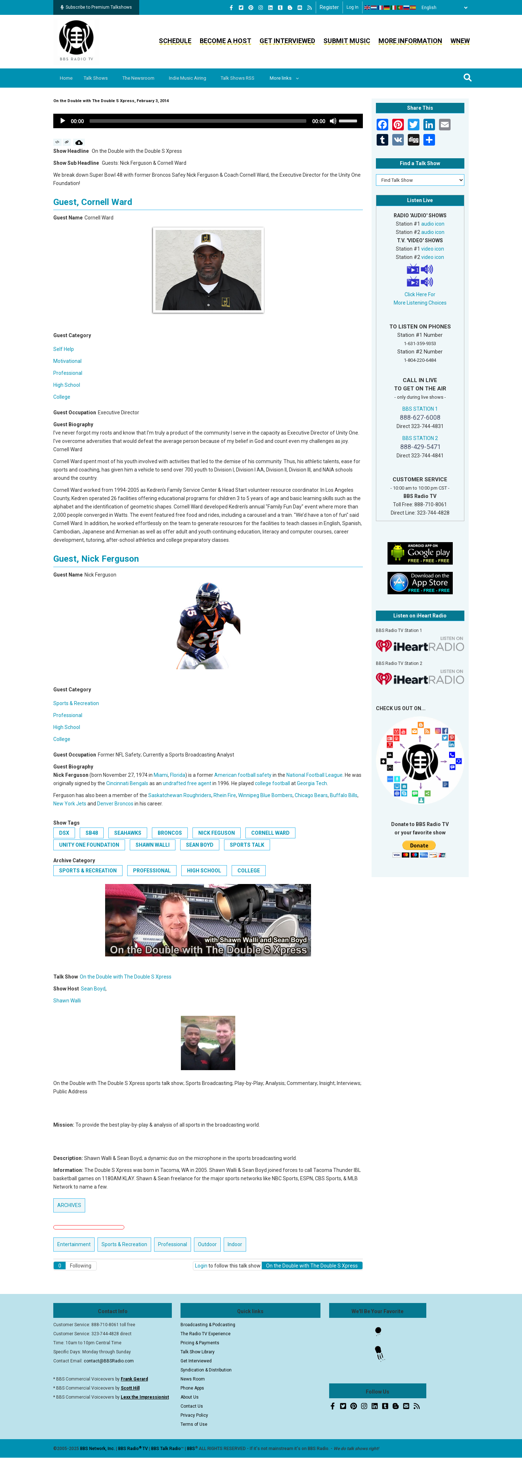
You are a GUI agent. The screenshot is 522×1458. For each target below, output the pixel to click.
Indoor (235, 1244)
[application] (208, 121)
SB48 (92, 833)
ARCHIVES (69, 1205)
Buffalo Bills (343, 795)
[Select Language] (443, 7)
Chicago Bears (311, 795)
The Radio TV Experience (206, 1333)
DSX (64, 833)
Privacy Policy (194, 1415)
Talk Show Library (198, 1351)
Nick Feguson (216, 833)
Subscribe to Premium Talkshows (96, 7)
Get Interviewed (287, 41)
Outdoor (207, 1244)
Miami (161, 775)
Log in (353, 7)
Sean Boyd (200, 845)
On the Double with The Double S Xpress (125, 977)
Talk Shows (98, 78)
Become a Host (225, 41)
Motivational (67, 361)
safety (264, 775)
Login (201, 1266)
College (61, 397)
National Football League (314, 775)
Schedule (175, 41)
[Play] (62, 121)
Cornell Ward (270, 833)
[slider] (198, 121)
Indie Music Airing (193, 78)
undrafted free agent (187, 783)
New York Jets (69, 803)
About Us (190, 1397)
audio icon (432, 224)
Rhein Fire (225, 795)
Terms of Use (194, 1424)
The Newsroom (142, 78)
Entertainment (74, 1244)
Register (329, 7)
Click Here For (420, 294)
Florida (177, 775)
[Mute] (333, 121)
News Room (193, 1379)
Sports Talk (247, 845)
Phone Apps (192, 1388)
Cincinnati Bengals (127, 783)
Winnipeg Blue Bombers (265, 795)
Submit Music (346, 41)
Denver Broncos (115, 803)
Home (67, 78)
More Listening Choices (420, 303)
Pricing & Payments (200, 1342)
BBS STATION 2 (420, 438)
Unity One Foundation (89, 845)
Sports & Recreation (76, 703)
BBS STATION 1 (420, 409)
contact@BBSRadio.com (109, 1360)
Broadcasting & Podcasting (208, 1324)
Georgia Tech (312, 783)
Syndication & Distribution (206, 1370)
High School (66, 385)
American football (235, 775)
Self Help (63, 349)
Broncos (170, 833)
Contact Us (192, 1406)
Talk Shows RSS (245, 78)
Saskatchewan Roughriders (179, 795)
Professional (67, 373)
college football (272, 783)
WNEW (460, 41)
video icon (432, 249)
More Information (410, 41)
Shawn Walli (153, 845)
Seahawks (127, 833)
